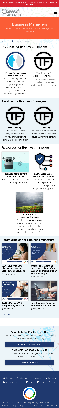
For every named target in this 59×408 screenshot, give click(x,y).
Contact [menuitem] (9, 378)
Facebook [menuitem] (38, 378)
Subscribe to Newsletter (29, 345)
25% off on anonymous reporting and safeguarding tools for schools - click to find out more (29, 3)
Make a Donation (29, 363)
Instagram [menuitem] (23, 378)
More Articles (8, 314)
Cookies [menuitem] (43, 382)
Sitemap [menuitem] (9, 382)
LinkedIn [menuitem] (52, 378)
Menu (55, 12)
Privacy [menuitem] (31, 382)
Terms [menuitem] (20, 382)
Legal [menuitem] (54, 382)
